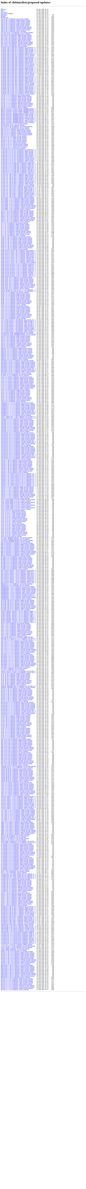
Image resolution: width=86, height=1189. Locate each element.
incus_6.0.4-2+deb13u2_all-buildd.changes (15, 366)
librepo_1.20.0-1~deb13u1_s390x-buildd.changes (16, 563)
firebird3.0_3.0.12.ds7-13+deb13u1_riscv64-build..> (18, 189)
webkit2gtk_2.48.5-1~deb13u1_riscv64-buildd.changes (18, 1168)
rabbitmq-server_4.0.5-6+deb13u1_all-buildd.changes (18, 918)
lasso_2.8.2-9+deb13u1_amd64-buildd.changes (15, 467)
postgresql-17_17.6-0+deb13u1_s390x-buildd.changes (18, 854)
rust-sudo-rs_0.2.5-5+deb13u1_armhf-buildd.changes (18, 975)
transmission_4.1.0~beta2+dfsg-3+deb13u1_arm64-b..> (18, 1119)
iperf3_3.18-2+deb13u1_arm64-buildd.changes (15, 403)
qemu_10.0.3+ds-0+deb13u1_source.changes (14, 916)
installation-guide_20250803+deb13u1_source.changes (18, 400)
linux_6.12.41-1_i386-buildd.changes (13, 619)
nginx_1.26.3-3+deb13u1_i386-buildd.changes (15, 755)
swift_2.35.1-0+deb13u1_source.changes (14, 1045)
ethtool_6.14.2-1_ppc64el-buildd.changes (14, 171)
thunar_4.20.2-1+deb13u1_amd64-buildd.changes (16, 1072)
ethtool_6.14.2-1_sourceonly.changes (13, 176)
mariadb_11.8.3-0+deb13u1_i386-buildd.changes (16, 675)
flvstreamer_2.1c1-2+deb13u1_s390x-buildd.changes (17, 248)
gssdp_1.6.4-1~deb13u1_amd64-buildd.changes (15, 351)
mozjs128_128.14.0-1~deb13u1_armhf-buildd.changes (17, 722)
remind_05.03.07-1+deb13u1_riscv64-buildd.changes (17, 933)
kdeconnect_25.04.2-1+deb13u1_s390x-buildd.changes (18, 444)
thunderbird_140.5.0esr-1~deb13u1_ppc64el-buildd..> (18, 1104)
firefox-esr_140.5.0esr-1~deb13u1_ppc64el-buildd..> (18, 230)
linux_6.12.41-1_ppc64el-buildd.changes (14, 621)
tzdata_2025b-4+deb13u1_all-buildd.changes (15, 1137)
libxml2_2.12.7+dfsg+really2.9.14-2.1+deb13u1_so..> (18, 581)
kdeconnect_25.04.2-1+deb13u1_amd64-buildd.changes (18, 433)
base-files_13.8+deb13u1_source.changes (14, 54)
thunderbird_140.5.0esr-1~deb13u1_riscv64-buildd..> (18, 1106)
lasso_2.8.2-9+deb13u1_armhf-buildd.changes (15, 472)
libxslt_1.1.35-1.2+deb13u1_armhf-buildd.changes (17, 588)
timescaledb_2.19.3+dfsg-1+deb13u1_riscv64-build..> (18, 1114)
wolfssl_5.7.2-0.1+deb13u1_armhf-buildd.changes (17, 1178)
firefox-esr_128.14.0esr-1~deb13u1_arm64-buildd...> (18, 211)
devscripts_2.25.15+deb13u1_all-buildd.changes (16, 150)
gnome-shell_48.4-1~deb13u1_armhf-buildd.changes (17, 336)
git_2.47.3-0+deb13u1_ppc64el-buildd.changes (16, 276)
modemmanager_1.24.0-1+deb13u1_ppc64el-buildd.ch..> (18, 712)
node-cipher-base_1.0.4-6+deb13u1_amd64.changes (17, 763)
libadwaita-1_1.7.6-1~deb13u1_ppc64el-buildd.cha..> (18, 492)
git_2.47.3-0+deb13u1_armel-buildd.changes (15, 271)
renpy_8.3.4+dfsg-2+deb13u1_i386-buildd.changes (17, 946)
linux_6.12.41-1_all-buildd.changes (13, 611)
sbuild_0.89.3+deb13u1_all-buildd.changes (15, 1001)
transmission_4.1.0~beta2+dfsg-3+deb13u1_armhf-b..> (18, 1122)
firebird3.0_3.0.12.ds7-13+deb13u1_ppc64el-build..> (18, 188)
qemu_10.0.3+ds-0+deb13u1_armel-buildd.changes (16, 907)
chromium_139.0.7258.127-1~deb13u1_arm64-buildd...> (18, 59)
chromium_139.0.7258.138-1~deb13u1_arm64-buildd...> (18, 70)
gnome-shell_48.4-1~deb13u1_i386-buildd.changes (17, 338)
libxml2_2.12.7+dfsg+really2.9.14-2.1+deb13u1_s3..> (18, 580)
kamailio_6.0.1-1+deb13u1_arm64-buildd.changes (16, 418)
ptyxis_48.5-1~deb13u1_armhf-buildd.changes (15, 862)
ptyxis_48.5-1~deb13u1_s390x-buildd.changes (15, 869)
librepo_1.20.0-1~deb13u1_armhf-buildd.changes (16, 557)
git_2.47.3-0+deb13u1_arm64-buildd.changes (15, 269)
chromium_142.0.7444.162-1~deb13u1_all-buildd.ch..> (18, 90)
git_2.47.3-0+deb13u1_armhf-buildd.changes (15, 273)
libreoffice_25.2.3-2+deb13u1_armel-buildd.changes (18, 523)
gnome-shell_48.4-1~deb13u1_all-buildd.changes (16, 331)
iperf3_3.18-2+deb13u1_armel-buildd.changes (15, 405)
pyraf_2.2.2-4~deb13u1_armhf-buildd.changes (15, 877)
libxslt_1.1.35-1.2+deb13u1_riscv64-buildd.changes (18, 593)
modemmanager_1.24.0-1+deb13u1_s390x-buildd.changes (18, 715)
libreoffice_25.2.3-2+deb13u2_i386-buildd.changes (17, 542)
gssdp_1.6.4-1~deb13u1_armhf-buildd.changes (15, 356)
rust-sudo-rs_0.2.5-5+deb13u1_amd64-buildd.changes (18, 970)
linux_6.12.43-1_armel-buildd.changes (13, 632)
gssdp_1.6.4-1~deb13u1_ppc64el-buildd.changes (16, 359)
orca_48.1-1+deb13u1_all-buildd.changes (14, 800)
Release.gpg (4, 19)
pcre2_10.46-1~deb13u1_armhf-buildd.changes (15, 812)
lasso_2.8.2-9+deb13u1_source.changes (13, 480)
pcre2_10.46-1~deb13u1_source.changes (13, 820)
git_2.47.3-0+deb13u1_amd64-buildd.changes (15, 268)
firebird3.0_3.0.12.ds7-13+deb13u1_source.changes (17, 193)
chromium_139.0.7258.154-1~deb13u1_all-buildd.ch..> (18, 78)
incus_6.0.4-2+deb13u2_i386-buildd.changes (15, 374)
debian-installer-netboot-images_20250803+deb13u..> (18, 129)
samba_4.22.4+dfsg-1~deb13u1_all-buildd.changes (17, 985)
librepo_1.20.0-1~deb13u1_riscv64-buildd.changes (17, 562)
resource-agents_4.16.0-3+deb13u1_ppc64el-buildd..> (18, 964)
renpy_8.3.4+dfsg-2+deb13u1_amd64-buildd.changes (17, 939)
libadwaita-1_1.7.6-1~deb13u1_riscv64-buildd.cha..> (18, 493)
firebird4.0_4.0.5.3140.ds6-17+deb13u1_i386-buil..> (18, 201)
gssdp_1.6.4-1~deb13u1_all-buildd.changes (15, 349)
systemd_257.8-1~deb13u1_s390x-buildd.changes (16, 1067)
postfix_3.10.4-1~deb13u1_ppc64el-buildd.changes (17, 835)
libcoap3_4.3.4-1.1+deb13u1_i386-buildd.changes (17, 510)
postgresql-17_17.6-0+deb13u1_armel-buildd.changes (18, 846)
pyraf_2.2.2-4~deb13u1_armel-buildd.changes (15, 876)
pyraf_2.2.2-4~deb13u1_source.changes (13, 884)
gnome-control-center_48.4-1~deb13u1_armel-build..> (18, 304)
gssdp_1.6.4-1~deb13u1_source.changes (13, 364)
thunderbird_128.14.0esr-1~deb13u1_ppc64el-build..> (18, 1093)
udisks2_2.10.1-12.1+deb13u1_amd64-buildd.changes (17, 1142)
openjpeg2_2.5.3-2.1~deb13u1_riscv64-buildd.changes (18, 795)
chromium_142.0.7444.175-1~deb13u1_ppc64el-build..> (18, 109)
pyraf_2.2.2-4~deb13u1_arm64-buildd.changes (15, 874)
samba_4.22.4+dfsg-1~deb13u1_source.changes (15, 1000)
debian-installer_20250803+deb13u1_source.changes (17, 145)
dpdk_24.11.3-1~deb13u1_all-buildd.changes (15, 153)
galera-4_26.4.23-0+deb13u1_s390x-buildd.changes (17, 263)
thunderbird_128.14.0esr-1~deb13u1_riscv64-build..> (18, 1094)
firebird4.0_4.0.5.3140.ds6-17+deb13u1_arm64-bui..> (18, 196)
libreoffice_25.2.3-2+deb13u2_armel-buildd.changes (18, 539)
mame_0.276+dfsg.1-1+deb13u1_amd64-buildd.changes (17, 652)
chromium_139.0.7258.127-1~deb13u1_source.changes (17, 65)
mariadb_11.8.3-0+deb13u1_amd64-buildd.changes (16, 668)
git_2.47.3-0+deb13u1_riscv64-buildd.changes (16, 278)
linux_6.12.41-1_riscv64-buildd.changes (14, 622)
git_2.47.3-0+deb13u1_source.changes (13, 281)
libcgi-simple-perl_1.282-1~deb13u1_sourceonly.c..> (18, 500)
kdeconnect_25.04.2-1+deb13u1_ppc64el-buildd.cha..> (18, 441)
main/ (2, 11)
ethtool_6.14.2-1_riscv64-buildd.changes (14, 173)
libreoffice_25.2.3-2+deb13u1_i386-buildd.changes (17, 526)
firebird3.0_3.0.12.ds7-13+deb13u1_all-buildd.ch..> (18, 178)
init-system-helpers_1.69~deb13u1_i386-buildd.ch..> (18, 390)
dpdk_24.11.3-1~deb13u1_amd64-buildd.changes (16, 155)
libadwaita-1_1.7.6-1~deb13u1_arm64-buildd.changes (18, 485)
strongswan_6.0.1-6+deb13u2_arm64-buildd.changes (17, 1031)
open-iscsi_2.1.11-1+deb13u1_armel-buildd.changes (17, 773)
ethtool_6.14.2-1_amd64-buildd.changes (14, 163)
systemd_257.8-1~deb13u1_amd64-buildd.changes (16, 1055)
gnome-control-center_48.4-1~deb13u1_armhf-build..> (18, 305)
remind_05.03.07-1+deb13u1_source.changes (15, 936)
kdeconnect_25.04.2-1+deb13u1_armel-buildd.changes (18, 436)
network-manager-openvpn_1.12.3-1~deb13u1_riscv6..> (18, 742)
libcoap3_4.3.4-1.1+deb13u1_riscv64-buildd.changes (18, 513)
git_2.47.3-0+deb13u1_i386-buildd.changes (15, 274)
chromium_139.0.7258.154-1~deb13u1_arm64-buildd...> (18, 82)
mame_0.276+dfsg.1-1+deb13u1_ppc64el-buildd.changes (18, 660)
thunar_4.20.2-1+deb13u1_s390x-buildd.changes (16, 1083)
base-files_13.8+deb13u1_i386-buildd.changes (16, 47)
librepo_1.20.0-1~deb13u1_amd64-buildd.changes (16, 552)
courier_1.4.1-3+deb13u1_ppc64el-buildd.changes (17, 122)
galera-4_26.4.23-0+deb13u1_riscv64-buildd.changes (18, 261)
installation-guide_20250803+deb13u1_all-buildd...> (18, 398)
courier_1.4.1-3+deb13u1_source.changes (14, 127)
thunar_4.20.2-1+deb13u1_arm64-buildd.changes (16, 1073)
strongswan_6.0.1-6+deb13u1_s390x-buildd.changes (17, 1024)
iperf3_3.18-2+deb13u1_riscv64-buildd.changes (16, 412)
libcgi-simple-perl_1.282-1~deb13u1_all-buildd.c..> (18, 498)
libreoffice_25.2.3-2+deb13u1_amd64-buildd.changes (18, 519)
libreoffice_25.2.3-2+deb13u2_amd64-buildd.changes (18, 536)
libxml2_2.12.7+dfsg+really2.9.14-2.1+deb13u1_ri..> (18, 578)
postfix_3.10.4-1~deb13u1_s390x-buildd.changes (16, 838)
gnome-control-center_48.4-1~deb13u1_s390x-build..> (18, 312)
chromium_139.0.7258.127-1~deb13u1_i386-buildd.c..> (18, 62)
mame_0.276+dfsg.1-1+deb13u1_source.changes (15, 665)
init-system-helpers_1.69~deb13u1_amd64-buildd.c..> (18, 384)
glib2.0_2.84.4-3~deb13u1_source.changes (14, 297)
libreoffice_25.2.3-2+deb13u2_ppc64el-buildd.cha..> (18, 544)
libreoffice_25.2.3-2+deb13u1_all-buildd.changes (17, 518)
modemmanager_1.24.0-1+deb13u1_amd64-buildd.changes (18, 704)
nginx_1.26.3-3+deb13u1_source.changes (14, 761)
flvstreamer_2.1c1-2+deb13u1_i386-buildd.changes (17, 243)
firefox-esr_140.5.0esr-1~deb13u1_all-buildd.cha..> (18, 222)
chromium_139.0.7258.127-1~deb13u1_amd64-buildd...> (18, 57)
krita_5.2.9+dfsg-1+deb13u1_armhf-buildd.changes (17, 457)
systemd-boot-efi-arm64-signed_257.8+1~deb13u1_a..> (18, 1050)
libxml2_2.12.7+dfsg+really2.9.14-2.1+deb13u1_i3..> (18, 575)
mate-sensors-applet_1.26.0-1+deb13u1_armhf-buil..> (18, 689)
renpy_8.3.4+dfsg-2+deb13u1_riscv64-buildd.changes (18, 949)
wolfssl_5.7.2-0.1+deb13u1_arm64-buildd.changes (17, 1174)
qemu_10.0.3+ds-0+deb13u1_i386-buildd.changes (16, 910)
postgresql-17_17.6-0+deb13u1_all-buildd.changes (17, 841)
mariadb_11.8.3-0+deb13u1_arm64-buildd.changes (16, 670)
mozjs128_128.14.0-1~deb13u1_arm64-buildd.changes (17, 720)
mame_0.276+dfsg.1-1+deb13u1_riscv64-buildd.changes (18, 661)
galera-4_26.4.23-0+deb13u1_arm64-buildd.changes (17, 253)
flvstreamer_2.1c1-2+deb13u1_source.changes (15, 250)
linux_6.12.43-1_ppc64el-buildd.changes (14, 637)
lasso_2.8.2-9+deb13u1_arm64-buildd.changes (15, 469)
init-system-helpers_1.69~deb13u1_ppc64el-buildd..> (18, 392)
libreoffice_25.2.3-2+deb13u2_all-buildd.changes (17, 534)
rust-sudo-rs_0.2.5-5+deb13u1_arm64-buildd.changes (18, 972)
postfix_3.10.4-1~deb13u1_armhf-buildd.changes (16, 831)
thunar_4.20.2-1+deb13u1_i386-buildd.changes (16, 1078)
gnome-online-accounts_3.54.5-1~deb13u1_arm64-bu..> (18, 318)
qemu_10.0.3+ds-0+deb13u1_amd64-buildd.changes (16, 903)
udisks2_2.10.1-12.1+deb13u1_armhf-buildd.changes (17, 1147)
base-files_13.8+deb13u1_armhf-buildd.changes (16, 46)
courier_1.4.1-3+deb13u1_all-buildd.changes (15, 113)
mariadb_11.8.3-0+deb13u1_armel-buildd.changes (16, 671)
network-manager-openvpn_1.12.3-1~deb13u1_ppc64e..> (18, 740)
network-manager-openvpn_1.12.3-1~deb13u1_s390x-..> (18, 743)
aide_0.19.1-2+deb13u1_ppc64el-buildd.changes (16, 31)
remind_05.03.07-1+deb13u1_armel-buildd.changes (17, 926)
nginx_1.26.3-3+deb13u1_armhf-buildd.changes (16, 753)
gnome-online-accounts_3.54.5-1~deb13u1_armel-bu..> (18, 320)
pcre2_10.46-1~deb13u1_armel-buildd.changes (15, 810)
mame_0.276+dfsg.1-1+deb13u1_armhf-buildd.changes (17, 657)
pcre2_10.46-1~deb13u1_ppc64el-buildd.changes (16, 815)
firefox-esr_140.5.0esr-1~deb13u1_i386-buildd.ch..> (18, 229)
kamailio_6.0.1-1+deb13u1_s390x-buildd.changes (16, 428)
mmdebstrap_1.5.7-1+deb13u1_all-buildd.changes (16, 699)
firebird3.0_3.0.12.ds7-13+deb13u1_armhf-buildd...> (18, 184)
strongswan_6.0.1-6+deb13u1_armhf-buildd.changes (17, 1018)
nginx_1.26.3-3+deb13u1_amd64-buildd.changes (16, 748)
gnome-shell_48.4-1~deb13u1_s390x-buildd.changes (17, 343)
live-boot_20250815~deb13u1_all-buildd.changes (16, 644)
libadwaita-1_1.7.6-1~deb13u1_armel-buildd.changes (18, 487)
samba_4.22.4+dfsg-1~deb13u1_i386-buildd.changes (17, 993)
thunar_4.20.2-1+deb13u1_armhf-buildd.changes (16, 1076)
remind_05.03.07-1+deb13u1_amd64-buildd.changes (17, 923)
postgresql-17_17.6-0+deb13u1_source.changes (16, 856)
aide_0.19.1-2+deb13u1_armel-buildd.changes (15, 26)
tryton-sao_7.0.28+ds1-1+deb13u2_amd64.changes (16, 1132)
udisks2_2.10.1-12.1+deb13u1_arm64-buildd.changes (17, 1143)
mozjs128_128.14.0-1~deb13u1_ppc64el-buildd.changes (18, 725)
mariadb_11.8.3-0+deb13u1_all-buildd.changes (16, 666)
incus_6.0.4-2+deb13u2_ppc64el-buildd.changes (16, 376)
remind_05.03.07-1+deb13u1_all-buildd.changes (16, 921)
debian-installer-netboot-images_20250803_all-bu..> (18, 132)
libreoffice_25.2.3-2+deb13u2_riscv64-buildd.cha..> (18, 545)
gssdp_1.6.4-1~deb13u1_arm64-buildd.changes (15, 353)
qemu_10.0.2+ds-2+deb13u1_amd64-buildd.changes (16, 887)
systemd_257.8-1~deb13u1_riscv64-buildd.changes (17, 1065)
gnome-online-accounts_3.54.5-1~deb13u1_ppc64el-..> (18, 325)
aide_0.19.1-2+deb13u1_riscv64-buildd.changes (16, 32)
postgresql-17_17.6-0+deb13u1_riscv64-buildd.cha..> (18, 853)
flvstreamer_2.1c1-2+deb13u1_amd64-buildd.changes (17, 237)
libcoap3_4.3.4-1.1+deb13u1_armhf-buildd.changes (17, 508)
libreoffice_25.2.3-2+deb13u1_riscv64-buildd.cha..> (18, 529)
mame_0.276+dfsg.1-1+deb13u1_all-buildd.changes (17, 650)
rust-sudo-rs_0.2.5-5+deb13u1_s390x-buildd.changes (18, 982)
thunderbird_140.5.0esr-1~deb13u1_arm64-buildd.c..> (18, 1101)
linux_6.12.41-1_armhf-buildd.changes (13, 617)
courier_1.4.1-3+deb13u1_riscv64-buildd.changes (17, 124)
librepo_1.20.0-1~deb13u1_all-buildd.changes (16, 550)
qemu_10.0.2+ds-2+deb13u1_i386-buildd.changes (16, 893)
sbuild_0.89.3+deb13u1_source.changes (13, 1003)
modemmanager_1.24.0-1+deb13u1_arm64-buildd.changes (18, 706)
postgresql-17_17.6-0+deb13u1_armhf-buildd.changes (18, 848)
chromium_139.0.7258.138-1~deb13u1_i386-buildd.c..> (18, 73)
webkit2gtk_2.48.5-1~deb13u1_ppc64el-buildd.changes (18, 1166)
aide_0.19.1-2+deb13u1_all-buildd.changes (15, 21)
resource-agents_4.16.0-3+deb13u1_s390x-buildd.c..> (18, 967)
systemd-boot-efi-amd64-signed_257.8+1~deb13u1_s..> (18, 1049)
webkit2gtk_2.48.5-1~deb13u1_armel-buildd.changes (17, 1161)
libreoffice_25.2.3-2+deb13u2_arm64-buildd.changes (18, 537)
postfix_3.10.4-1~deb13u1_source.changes (14, 840)
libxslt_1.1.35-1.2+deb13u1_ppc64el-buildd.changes (18, 591)
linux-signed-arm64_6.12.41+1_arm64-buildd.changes (18, 604)
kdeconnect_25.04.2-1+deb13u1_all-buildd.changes (17, 431)
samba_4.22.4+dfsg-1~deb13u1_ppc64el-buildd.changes (18, 995)
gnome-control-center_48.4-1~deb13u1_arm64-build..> (18, 302)
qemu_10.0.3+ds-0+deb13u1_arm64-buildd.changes (16, 905)
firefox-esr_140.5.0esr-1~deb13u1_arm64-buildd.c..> (18, 225)
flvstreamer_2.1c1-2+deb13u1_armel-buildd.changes (17, 240)
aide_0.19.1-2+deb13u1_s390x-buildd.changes (15, 34)
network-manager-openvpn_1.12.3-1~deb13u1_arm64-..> (18, 733)
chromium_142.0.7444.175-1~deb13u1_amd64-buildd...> (18, 103)
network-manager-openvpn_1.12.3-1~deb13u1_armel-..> (18, 735)
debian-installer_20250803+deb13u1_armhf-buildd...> (18, 139)
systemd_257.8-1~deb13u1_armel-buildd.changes (16, 1058)
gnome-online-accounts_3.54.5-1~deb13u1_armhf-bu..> (18, 322)
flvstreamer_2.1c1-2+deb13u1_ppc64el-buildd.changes (18, 245)
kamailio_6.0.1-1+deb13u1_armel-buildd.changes (16, 420)
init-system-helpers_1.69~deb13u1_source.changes (17, 397)
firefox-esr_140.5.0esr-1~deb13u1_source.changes (17, 235)
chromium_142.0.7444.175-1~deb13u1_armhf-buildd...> (18, 106)
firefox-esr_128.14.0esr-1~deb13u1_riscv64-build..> (18, 217)
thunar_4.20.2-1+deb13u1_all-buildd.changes (15, 1070)
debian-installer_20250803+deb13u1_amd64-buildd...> (18, 135)
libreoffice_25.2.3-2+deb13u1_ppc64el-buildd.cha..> (18, 528)
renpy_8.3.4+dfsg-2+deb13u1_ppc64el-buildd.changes (18, 947)
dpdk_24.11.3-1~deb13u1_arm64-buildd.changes (16, 157)
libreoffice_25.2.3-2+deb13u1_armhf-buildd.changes (18, 524)
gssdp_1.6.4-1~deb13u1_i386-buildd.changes (15, 358)
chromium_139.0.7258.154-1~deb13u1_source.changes (17, 88)
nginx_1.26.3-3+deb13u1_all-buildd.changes (15, 746)
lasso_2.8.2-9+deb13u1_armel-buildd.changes (15, 470)
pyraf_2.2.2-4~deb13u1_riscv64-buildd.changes (16, 882)
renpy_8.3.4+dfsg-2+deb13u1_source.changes (15, 952)
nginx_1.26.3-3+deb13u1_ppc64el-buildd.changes (16, 756)
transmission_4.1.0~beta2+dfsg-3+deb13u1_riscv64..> (18, 1127)
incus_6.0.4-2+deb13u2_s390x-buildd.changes (15, 379)
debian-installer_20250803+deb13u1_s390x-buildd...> (18, 144)
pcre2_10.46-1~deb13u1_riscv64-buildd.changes (16, 817)
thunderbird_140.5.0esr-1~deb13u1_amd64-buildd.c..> (18, 1099)
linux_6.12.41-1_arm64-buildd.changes (13, 614)
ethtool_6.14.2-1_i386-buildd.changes (13, 170)
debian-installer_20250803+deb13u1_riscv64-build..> (18, 142)
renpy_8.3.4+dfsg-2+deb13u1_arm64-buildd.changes (17, 941)
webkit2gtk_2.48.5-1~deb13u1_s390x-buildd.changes (17, 1170)
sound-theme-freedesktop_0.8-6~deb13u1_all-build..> (18, 1008)
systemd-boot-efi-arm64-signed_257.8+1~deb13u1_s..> (18, 1052)
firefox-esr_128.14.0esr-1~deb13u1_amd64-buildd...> (18, 209)
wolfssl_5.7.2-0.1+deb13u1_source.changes (15, 1186)
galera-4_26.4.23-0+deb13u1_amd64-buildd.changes (17, 251)
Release (3, 18)
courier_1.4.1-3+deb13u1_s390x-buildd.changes (16, 126)
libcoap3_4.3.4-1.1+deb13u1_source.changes (15, 516)
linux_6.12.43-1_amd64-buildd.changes (13, 629)
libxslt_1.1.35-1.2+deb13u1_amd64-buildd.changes (17, 583)
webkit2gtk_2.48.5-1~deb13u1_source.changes (15, 1171)
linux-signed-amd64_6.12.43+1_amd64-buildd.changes (18, 601)
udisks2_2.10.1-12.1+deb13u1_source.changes (15, 1155)
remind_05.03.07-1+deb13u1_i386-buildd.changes (16, 929)
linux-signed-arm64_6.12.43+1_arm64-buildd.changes (18, 608)
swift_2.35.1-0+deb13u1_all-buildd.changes (15, 1044)
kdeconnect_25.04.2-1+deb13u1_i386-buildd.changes (17, 439)
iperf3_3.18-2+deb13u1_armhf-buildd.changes (15, 407)
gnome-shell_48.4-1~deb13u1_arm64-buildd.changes (17, 335)
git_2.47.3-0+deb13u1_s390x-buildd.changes (15, 279)
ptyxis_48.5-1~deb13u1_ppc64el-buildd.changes (16, 866)
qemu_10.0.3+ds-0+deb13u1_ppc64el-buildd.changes (17, 911)
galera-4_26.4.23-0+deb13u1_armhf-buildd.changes (17, 256)
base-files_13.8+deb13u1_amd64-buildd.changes (16, 41)
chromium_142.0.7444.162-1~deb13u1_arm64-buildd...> (18, 93)
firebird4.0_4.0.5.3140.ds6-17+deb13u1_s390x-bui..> (18, 206)
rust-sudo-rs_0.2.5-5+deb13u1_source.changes (16, 983)
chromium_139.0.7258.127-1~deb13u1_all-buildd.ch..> (18, 55)
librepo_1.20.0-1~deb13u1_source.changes (14, 565)
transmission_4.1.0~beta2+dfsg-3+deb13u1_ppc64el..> (18, 1125)
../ (2, 8)
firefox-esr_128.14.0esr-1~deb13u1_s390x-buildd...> (18, 219)
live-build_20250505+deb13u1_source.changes (15, 648)
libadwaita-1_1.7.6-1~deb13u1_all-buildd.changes (17, 482)
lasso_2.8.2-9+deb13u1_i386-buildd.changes (15, 474)
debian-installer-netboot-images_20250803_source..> (18, 134)
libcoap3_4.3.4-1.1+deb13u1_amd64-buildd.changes (17, 503)
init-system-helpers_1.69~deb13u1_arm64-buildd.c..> (18, 385)
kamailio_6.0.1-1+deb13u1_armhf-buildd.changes (16, 421)
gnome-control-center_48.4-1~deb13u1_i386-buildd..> (18, 307)
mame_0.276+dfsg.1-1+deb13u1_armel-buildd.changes (17, 655)
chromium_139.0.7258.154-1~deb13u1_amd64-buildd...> (18, 80)
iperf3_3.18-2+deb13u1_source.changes (13, 415)
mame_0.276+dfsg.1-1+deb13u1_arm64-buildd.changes (17, 653)
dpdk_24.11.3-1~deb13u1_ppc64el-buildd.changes (16, 158)
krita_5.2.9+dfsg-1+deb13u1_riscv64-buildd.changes (18, 462)
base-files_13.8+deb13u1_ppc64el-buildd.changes (17, 49)
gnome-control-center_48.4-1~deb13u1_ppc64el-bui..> (18, 309)
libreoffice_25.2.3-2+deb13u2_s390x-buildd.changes (18, 547)
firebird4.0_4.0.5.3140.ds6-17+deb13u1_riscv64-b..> (18, 204)
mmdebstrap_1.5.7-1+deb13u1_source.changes (15, 701)
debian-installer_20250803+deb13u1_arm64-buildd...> (18, 137)
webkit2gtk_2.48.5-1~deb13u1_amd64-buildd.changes (17, 1158)
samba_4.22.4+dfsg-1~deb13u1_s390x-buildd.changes (17, 998)
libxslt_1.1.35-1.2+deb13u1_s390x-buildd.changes (17, 594)
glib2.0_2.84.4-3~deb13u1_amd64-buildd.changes (16, 284)
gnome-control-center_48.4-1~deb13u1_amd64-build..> (18, 300)
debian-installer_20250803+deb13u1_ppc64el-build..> (18, 140)
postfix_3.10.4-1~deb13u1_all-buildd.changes (16, 825)
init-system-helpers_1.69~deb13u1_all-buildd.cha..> (18, 382)
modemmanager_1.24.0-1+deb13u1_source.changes (16, 717)
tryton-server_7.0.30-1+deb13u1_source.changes (16, 1135)
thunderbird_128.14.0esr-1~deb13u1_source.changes (17, 1096)
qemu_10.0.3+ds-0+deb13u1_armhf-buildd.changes (16, 908)
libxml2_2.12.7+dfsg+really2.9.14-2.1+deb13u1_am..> (18, 568)
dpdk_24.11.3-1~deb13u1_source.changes (14, 162)
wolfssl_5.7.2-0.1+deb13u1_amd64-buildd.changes (17, 1173)
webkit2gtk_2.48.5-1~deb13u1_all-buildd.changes (17, 1157)
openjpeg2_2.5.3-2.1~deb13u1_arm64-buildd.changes (17, 787)
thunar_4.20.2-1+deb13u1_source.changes (14, 1085)
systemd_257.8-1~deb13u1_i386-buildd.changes (16, 1062)
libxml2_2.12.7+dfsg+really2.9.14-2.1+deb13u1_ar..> (18, 570)
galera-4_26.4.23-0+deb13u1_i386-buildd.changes (17, 258)
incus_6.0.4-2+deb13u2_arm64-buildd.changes (15, 369)
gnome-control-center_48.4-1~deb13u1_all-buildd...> (18, 299)
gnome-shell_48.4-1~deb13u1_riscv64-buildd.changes (18, 341)
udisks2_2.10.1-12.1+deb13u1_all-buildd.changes (17, 1140)
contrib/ (3, 10)
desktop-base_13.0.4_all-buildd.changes (14, 147)
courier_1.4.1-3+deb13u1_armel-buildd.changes (16, 117)
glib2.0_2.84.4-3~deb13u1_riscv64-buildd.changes (17, 294)
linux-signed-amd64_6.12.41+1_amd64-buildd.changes (18, 598)
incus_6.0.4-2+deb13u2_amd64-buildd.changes (15, 367)
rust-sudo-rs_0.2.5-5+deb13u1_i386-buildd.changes (17, 977)
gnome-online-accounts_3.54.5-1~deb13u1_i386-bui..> (18, 323)
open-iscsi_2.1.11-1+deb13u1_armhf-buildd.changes (17, 774)
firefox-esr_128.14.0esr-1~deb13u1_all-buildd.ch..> (18, 207)
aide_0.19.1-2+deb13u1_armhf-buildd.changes (15, 28)
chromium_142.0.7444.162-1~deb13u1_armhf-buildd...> (18, 95)
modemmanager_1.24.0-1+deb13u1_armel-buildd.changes (18, 707)
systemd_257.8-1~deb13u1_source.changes (14, 1068)
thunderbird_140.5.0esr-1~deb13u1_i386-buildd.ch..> (18, 1103)
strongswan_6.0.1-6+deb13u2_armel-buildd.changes (17, 1032)
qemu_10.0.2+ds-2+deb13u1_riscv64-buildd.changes (17, 897)
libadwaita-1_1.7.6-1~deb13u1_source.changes (16, 496)
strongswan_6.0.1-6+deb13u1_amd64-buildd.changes (17, 1013)
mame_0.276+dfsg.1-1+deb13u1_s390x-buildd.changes (17, 663)
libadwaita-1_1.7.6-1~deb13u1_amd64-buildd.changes (18, 483)
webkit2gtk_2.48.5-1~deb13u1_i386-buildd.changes (17, 1165)
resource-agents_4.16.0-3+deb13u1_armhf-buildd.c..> (18, 960)
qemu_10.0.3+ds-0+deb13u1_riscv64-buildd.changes (17, 913)
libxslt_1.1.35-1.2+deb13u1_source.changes (15, 596)
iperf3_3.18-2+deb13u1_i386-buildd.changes (15, 408)
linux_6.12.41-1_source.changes (11, 626)
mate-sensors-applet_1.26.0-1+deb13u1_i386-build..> (18, 691)
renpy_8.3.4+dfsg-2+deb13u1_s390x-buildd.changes (17, 951)
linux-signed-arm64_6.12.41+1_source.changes (16, 606)
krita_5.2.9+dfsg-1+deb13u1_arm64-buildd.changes (17, 454)
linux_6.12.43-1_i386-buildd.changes (13, 635)
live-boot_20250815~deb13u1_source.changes (15, 645)
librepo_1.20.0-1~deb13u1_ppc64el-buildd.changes (17, 560)
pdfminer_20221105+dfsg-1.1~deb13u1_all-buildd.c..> (18, 822)
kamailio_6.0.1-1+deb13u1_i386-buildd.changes (16, 423)
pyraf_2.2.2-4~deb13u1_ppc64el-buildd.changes (16, 880)
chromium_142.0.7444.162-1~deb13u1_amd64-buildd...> (18, 91)
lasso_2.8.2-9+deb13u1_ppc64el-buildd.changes (16, 475)
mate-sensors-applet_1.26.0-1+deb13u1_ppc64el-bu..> (18, 693)
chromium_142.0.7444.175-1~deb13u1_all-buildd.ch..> (18, 101)
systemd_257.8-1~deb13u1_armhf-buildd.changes (16, 1060)
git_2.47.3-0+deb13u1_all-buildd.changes (14, 266)
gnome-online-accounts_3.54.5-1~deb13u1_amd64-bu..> (18, 317)
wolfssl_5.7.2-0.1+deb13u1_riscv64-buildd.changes (17, 1183)
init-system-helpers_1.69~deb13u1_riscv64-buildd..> (18, 394)
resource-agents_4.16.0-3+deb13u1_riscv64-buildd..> (18, 965)
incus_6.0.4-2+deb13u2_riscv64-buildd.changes (16, 377)
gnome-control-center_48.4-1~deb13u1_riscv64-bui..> (18, 310)
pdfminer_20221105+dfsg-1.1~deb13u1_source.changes (18, 823)
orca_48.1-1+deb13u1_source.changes (13, 802)
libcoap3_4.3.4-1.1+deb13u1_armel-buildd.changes (17, 506)
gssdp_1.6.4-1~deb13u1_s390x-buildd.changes (15, 363)
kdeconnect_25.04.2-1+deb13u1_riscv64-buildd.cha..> (18, 443)
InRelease (4, 16)
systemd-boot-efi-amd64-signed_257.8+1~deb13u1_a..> (18, 1047)
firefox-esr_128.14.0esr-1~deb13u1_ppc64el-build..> (18, 215)
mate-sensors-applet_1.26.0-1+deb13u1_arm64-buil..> (18, 686)
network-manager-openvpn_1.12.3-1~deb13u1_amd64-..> (18, 732)
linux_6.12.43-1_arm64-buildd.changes (13, 630)
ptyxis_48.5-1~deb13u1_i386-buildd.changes (15, 864)
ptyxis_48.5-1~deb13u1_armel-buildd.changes (15, 861)
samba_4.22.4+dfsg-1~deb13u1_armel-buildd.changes (17, 990)
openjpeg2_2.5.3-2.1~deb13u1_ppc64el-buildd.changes (18, 794)
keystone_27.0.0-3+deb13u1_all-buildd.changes (16, 447)
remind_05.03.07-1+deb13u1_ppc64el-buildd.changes (17, 931)
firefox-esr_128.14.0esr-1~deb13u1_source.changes (17, 220)
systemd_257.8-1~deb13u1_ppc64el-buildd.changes (17, 1063)
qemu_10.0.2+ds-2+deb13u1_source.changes (14, 900)
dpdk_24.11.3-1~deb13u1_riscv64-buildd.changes (16, 160)
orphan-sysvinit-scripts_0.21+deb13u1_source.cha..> (18, 805)
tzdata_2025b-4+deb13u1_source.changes (14, 1139)
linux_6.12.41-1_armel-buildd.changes (13, 616)
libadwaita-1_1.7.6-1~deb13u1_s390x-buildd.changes (18, 495)
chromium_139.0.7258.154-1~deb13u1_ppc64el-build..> (18, 86)
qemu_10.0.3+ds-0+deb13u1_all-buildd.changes (16, 902)
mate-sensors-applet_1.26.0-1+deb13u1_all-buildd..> (18, 683)
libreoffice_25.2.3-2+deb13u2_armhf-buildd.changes (18, 541)
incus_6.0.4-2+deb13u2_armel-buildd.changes (15, 371)
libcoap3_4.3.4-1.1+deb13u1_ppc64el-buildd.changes (18, 511)
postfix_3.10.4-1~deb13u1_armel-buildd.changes (16, 830)
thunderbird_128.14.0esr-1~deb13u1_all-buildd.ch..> (18, 1086)
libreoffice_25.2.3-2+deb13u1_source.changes (16, 532)
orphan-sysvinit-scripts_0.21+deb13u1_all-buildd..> (18, 804)
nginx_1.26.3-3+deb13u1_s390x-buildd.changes (16, 760)
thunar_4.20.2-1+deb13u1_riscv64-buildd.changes (17, 1081)
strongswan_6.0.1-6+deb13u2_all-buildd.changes (16, 1027)
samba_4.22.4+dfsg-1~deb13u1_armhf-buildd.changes (17, 991)
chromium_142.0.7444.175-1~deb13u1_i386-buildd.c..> (18, 108)
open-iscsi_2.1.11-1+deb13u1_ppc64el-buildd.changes (18, 777)
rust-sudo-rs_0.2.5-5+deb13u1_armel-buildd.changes (18, 974)
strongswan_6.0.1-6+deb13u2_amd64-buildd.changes (17, 1029)
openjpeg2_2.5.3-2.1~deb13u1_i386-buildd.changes (17, 792)
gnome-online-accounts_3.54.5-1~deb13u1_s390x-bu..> (18, 328)
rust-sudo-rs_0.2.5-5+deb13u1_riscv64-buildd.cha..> (18, 980)
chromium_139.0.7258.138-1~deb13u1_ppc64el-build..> (18, 75)
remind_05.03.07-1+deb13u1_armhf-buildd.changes (17, 928)
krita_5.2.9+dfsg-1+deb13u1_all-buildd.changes (16, 451)
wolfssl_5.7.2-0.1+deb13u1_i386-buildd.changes (16, 1179)
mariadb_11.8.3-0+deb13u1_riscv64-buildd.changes (17, 678)
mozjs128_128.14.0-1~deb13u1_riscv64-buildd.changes (18, 727)
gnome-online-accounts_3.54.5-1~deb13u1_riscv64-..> (18, 327)
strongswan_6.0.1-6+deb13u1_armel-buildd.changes (17, 1016)
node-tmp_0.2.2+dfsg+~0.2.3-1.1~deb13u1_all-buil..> (18, 764)
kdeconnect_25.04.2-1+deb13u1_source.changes (16, 446)
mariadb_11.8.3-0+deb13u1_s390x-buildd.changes (16, 679)
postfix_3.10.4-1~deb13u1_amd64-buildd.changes (16, 826)
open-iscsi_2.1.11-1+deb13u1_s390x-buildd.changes (17, 781)
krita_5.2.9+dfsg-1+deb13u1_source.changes (15, 465)
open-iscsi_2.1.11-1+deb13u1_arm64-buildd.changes (17, 771)
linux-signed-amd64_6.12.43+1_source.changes (16, 603)
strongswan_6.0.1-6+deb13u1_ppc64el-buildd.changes (18, 1021)
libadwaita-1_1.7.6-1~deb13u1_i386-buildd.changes (17, 490)
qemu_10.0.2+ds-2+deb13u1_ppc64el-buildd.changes (17, 895)
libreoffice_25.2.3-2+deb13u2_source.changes (16, 549)
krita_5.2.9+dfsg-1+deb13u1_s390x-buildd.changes (17, 464)
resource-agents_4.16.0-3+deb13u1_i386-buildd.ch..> (18, 962)
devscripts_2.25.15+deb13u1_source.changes (15, 152)
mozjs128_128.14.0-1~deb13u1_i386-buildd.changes (17, 724)
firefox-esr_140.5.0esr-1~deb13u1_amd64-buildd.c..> (18, 224)
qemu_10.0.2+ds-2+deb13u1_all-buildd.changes (16, 885)
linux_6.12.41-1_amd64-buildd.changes (13, 612)
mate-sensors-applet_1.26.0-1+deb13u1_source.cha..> (18, 697)
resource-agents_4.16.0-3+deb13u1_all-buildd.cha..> (18, 954)
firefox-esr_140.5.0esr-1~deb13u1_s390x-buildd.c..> (18, 233)
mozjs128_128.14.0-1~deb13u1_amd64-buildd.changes (17, 719)
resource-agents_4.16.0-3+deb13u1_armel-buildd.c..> (18, 959)
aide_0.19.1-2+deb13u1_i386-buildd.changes (15, 29)
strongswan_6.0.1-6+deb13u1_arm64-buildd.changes (17, 1014)
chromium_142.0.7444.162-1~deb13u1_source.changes (17, 99)
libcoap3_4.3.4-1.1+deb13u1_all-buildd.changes (16, 501)
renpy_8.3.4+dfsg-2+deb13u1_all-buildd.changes (16, 938)
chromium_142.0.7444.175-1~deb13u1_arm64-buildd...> (18, 104)
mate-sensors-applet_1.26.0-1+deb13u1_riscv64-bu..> (18, 694)
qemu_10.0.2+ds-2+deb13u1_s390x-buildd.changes (16, 898)
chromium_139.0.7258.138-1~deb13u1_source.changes (17, 77)
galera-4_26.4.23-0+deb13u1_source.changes (15, 264)
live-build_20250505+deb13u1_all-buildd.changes (17, 647)
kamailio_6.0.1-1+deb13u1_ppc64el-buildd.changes (17, 425)
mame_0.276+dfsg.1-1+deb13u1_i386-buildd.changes (17, 658)
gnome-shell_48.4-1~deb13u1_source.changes (15, 345)
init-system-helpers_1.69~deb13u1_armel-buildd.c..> (18, 387)
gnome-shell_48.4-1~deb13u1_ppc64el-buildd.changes (18, 340)
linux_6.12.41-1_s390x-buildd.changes (13, 624)
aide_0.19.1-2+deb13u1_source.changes (13, 36)
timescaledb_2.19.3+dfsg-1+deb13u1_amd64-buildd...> (18, 1109)
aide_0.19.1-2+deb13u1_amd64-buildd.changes (15, 23)
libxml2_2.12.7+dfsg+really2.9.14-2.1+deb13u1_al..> (18, 567)
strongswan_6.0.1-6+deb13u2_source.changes (15, 1042)
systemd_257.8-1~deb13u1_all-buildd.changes (15, 1054)
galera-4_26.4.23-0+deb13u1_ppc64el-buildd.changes (18, 260)
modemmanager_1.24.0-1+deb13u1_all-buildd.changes (17, 702)
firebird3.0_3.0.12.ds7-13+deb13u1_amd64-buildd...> (18, 180)
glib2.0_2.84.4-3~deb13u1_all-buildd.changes (16, 282)
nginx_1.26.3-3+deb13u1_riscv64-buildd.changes (16, 758)
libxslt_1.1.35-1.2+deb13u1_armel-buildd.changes (17, 586)
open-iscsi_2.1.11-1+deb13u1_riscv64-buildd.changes (18, 779)
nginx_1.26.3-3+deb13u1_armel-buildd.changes (16, 751)
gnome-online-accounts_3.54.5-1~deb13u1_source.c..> (18, 330)
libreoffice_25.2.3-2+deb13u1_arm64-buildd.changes (18, 521)
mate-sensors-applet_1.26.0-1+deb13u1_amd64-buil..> (18, 684)
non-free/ (4, 13)
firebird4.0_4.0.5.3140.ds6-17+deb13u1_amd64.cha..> (18, 194)
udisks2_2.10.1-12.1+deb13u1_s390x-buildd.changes (17, 1153)
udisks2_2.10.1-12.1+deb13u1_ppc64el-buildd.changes (18, 1150)
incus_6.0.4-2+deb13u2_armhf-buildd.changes (15, 372)
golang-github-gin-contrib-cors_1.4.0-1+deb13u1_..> (18, 346)
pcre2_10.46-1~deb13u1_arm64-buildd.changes (15, 809)
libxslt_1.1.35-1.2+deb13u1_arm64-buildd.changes (17, 585)
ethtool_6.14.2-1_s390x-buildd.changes (14, 175)
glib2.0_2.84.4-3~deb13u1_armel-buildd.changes (16, 287)
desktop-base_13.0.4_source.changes (13, 148)
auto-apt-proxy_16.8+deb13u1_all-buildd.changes (17, 37)
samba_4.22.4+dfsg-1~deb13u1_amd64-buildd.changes (17, 987)
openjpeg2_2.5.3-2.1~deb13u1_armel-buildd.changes (17, 789)
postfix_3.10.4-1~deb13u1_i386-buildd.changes (16, 833)
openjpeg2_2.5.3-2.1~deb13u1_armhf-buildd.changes (17, 791)
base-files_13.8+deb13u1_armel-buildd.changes (16, 44)
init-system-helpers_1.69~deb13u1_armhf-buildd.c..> (18, 389)
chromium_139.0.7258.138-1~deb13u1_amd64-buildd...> (18, 68)
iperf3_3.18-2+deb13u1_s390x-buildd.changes (15, 413)
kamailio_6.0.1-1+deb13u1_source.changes (14, 429)
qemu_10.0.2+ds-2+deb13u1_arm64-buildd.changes (16, 889)
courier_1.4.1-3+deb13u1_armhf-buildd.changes (16, 119)
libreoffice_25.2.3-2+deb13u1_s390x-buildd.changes (18, 531)
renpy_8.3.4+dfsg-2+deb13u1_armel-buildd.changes (17, 942)
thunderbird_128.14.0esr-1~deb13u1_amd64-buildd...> (18, 1088)
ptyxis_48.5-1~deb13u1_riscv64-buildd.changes (16, 867)
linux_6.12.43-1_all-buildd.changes (13, 627)
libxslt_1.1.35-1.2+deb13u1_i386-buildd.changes (17, 590)
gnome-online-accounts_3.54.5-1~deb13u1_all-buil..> (18, 315)
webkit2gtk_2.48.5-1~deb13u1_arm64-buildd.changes (17, 1160)
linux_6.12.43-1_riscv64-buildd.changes (14, 639)
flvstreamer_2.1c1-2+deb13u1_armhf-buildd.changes (17, 242)
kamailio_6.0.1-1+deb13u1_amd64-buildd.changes (16, 416)
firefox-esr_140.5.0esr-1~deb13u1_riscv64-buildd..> (18, 232)
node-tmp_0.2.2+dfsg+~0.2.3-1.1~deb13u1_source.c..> (18, 766)
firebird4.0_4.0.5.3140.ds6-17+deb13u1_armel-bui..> (18, 197)
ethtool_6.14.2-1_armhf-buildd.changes (14, 168)
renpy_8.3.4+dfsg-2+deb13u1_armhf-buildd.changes (17, 944)
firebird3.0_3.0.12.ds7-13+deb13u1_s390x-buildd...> (18, 191)
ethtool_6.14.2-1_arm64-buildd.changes (14, 165)
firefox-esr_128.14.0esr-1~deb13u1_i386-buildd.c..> (18, 214)
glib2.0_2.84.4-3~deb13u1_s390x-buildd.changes (16, 296)
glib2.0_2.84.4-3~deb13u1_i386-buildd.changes (16, 291)
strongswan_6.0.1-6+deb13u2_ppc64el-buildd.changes (18, 1037)
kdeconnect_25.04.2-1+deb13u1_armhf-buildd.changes (18, 438)
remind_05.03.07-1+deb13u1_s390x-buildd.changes (17, 934)
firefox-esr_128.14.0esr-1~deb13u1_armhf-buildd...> (18, 212)
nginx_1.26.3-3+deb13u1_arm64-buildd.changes (16, 750)
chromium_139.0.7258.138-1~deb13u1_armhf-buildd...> (18, 72)
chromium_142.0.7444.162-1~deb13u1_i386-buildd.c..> (18, 96)
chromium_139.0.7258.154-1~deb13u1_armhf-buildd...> (18, 83)
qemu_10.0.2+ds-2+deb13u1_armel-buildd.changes (16, 890)
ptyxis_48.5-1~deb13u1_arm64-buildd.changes (15, 859)
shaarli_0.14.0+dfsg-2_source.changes (13, 1006)
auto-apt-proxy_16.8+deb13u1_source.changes (15, 39)
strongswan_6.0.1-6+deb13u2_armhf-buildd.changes (17, 1034)
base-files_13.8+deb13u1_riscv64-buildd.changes (17, 50)
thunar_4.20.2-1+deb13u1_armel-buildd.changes (16, 1075)
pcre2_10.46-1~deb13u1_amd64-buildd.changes (15, 807)
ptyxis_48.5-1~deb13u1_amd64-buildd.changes (15, 858)
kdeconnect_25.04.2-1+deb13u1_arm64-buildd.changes (18, 434)
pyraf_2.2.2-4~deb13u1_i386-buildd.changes (15, 879)
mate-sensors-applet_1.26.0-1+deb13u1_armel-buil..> (18, 688)
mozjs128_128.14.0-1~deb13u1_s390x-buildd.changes (17, 728)
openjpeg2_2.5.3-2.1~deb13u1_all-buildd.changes (17, 784)
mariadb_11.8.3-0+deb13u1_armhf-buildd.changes (16, 673)
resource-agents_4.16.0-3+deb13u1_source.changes (17, 969)
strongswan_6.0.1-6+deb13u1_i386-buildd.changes (17, 1019)
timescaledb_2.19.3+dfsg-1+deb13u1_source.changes (17, 1116)
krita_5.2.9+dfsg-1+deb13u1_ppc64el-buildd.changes (18, 461)
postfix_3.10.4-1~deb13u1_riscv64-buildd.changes (17, 836)
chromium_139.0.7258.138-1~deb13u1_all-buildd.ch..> (18, 67)
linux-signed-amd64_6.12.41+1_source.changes (16, 599)
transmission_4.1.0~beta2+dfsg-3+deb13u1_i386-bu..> (18, 1124)
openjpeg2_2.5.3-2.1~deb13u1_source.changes (15, 799)
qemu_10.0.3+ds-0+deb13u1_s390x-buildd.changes (16, 915)
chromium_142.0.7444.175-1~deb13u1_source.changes (17, 111)
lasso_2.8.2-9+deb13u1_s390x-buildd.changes (15, 479)
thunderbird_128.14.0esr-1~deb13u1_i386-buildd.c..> (18, 1091)
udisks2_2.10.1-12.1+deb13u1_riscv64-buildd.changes (18, 1152)
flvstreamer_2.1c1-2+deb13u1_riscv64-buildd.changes (18, 247)
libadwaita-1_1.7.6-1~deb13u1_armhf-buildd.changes (18, 488)
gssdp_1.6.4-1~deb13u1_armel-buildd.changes (15, 354)
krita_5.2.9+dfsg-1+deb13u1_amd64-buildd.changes (17, 452)
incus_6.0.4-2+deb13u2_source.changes (13, 380)
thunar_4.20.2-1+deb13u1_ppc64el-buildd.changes (17, 1080)
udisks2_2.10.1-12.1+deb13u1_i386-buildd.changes (17, 1148)
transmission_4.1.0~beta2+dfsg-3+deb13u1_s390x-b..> (18, 1129)
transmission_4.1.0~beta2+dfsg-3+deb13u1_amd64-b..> (18, 1117)
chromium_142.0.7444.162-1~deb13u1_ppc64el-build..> (18, 98)
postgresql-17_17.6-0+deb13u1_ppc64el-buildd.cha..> (18, 851)
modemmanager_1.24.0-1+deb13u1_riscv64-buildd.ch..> (18, 714)
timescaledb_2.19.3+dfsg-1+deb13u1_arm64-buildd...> (18, 1111)
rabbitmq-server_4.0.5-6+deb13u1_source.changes (17, 920)
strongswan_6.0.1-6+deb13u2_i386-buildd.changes (17, 1036)
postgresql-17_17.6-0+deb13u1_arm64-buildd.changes (18, 844)
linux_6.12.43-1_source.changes (11, 642)
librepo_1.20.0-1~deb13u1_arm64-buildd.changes (16, 554)
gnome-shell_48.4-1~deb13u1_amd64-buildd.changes (17, 333)
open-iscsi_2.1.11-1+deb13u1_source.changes (15, 782)
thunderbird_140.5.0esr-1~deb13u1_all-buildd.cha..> (18, 1098)
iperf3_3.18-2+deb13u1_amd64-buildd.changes (15, 402)
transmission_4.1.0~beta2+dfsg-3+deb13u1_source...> (18, 1130)
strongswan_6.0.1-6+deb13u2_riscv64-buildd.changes (18, 1039)
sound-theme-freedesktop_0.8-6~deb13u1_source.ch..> (18, 1009)
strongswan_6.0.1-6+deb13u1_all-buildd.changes (16, 1011)
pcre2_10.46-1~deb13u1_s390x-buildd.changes (15, 818)
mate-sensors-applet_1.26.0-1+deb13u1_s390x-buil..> (18, 696)
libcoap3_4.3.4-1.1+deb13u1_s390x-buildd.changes (17, 514)
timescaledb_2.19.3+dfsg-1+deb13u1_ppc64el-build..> (18, 1112)
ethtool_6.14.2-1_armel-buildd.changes (14, 166)
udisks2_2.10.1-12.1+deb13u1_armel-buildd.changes (17, 1145)
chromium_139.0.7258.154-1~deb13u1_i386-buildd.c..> (18, 85)
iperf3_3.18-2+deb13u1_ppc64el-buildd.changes (16, 410)
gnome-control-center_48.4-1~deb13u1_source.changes (18, 313)
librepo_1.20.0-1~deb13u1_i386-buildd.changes (16, 559)
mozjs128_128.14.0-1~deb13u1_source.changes (15, 730)
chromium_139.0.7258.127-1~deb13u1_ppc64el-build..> (18, 64)
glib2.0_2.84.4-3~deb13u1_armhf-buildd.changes (16, 289)
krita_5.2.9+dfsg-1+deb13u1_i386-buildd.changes (17, 459)
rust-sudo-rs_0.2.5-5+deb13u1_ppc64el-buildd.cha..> (18, 978)
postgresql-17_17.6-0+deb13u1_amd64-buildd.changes (18, 843)
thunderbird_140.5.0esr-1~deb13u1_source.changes (17, 1107)
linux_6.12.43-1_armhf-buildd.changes (13, 634)
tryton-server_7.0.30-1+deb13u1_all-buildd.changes (18, 1134)
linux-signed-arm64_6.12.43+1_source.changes (16, 609)
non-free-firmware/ (7, 15)
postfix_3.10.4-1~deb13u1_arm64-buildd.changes (16, 828)
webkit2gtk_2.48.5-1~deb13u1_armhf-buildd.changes (17, 1163)
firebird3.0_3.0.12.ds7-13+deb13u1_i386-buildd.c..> (18, 186)
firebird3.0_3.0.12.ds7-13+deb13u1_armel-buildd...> (18, 183)
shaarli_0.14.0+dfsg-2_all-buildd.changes (15, 1005)
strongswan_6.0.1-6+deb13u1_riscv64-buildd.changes (18, 1023)
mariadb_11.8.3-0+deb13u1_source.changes (14, 681)
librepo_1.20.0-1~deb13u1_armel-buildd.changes (16, 555)
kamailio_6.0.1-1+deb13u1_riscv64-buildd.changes (17, 426)
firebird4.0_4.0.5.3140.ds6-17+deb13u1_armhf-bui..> (18, 199)
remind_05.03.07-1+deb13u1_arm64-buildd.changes (17, 925)
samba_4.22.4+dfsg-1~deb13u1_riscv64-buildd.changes (18, 996)
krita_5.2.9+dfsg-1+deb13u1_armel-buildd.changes (17, 456)
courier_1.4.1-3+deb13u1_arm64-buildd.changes (16, 116)
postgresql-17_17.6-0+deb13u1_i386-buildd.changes (17, 849)
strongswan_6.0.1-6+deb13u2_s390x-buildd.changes (17, 1041)
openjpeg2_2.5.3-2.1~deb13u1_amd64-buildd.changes (17, 786)
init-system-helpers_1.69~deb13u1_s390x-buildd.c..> (18, 395)
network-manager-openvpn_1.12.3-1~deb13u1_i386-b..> (18, 738)
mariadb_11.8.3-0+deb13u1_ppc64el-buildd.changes (17, 676)
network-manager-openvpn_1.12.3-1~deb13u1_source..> (18, 745)
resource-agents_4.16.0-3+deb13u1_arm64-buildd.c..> (18, 957)
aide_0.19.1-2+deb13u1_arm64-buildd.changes (15, 24)
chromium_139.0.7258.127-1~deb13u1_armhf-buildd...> (18, 60)
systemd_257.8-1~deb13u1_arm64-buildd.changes (16, 1057)
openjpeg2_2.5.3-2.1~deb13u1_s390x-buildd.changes (17, 797)
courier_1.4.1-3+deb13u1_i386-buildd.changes (16, 121)
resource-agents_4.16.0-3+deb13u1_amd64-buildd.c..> (18, 956)
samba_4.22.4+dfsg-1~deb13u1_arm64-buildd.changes (17, 988)
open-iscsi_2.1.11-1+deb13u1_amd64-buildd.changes (17, 769)
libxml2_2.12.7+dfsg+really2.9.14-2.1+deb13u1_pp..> (18, 577)
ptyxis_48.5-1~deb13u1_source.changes (13, 871)
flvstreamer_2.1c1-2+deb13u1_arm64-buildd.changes (17, 238)
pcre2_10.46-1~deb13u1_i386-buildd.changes (15, 813)
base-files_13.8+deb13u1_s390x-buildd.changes (16, 52)
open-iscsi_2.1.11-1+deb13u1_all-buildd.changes (17, 768)
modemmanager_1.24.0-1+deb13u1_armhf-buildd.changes (18, 709)
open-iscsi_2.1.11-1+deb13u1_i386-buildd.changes (17, 776)
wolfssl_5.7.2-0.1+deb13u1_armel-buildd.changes (17, 1176)
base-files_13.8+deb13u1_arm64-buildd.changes (16, 42)
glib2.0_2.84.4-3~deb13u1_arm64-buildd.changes (16, 286)
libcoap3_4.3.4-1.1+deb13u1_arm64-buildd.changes (17, 505)
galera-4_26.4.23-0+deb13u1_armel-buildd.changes (17, 255)
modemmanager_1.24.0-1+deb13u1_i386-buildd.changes (18, 710)
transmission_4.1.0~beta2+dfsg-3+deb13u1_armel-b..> (18, 1121)
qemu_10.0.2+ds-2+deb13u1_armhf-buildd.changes (16, 892)
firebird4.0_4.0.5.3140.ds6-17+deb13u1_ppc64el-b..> (18, 202)
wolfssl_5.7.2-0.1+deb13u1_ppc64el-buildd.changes (17, 1181)
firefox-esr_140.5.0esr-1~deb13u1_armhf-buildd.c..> (18, 227)
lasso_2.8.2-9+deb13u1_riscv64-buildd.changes (16, 477)
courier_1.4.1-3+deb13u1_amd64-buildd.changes (16, 114)
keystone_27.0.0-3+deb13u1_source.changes (15, 449)
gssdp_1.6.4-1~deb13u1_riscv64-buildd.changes (16, 361)
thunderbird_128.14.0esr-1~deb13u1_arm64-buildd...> (18, 1090)
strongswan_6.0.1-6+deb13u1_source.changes (15, 1026)
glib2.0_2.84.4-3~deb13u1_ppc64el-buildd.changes (17, 292)
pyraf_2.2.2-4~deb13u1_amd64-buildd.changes (15, 872)
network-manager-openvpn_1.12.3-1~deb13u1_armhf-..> (18, 737)
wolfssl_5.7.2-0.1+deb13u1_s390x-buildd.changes (17, 1184)
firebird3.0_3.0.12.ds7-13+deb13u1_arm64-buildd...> (18, 181)
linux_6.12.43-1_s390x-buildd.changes (13, 640)
